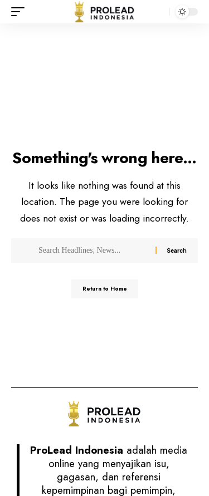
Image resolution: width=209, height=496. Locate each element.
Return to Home (104, 288)
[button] (20, 11)
